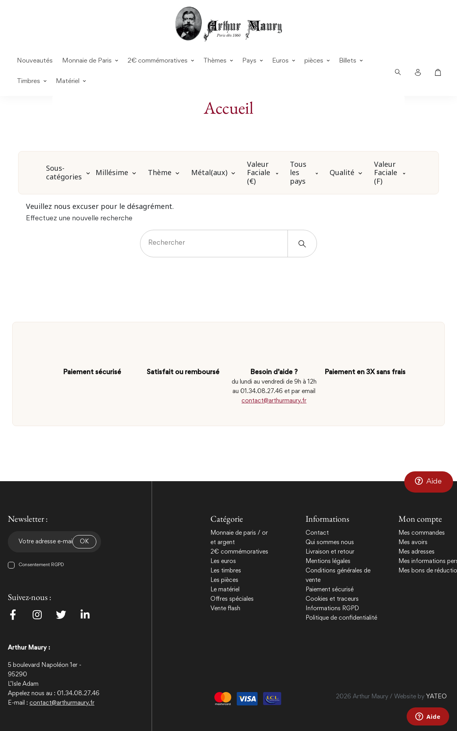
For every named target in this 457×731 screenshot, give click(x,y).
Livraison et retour (330, 552)
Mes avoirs (413, 542)
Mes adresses (416, 552)
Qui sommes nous (330, 542)
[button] (428, 481)
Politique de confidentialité (341, 618)
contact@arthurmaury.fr (273, 401)
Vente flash (225, 608)
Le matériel (225, 590)
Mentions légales (328, 561)
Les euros (223, 561)
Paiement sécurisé (330, 590)
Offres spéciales (232, 599)
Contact (317, 533)
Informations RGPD (332, 608)
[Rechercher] (228, 243)
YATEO (436, 697)
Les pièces (224, 580)
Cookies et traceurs (332, 599)
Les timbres (225, 571)
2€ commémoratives (239, 552)
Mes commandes (421, 533)
